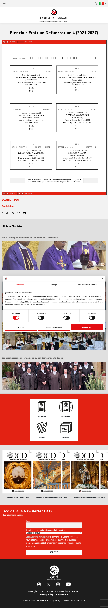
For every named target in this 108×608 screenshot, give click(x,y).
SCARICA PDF (10, 199)
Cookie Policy (61, 594)
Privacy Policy (46, 594)
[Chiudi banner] (102, 278)
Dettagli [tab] (54, 285)
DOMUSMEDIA (41, 600)
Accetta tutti (87, 327)
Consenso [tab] (20, 285)
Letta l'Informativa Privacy (38, 537)
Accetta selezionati (54, 327)
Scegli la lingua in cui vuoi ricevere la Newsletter (45, 530)
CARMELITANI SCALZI (53, 17)
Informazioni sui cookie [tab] (87, 285)
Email (28, 521)
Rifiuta (21, 327)
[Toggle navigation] (4, 3)
